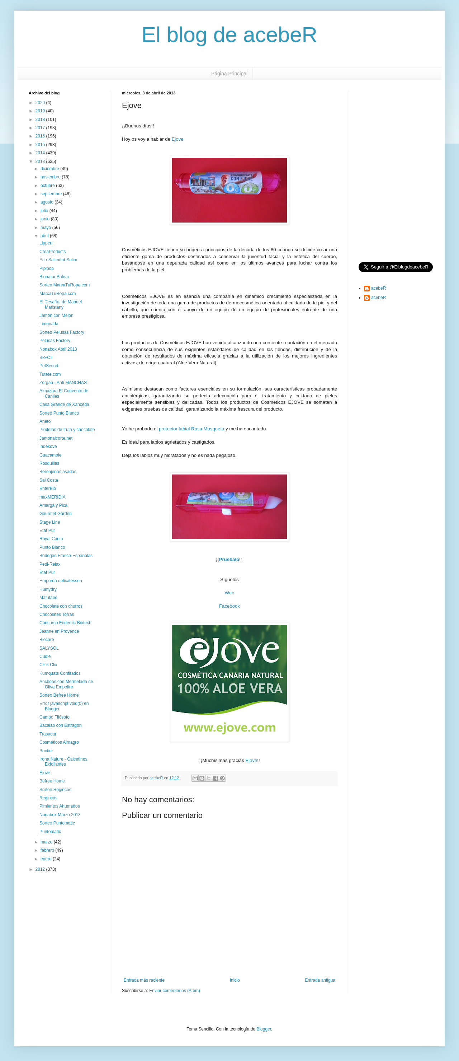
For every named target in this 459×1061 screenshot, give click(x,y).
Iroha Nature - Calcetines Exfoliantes (63, 762)
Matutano (48, 597)
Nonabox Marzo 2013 (60, 814)
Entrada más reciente (144, 980)
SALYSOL (49, 648)
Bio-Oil (45, 357)
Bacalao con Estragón (60, 725)
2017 (41, 127)
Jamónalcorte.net (55, 438)
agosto (48, 202)
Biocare (46, 639)
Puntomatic (50, 831)
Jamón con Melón (56, 315)
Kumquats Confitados (60, 673)
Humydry (48, 589)
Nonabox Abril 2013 (58, 349)
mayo (46, 227)
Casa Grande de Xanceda (64, 404)
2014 (41, 152)
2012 (41, 869)
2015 (41, 144)
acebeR (378, 288)
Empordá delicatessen (60, 580)
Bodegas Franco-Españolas (66, 555)
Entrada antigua (320, 980)
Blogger (263, 1029)
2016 (41, 136)
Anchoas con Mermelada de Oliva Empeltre (66, 684)
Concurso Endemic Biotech (65, 622)
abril (45, 235)
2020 (41, 102)
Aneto (45, 421)
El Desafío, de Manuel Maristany (60, 304)
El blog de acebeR (229, 35)
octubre (48, 185)
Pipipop (46, 268)
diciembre (50, 168)
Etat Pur (47, 530)
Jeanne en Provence (59, 631)
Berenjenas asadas (57, 471)
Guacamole (50, 455)
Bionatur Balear (54, 276)
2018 (41, 119)
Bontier (46, 750)
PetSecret (48, 365)
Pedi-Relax (50, 564)
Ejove (178, 139)
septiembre (52, 193)
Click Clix (48, 664)
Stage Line (49, 522)
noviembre (51, 176)
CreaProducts (52, 251)
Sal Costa (48, 480)
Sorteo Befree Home (59, 695)
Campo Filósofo (54, 717)
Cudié (45, 656)
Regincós (48, 797)
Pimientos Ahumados (59, 806)
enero (47, 858)
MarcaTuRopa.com (57, 293)
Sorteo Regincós (55, 789)
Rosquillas (49, 463)
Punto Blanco (52, 547)
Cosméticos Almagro (59, 742)
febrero (48, 850)
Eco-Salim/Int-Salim (58, 259)
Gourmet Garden (55, 513)
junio (46, 218)
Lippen (45, 243)
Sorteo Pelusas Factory (61, 332)
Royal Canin (51, 538)
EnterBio (47, 488)
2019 (41, 110)
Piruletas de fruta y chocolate (67, 429)
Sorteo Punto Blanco (59, 413)
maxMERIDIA (52, 497)
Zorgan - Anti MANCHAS (63, 382)
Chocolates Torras (56, 614)
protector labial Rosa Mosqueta (191, 428)
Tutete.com (50, 374)
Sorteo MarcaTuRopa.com (64, 285)
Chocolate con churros (60, 606)
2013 (41, 161)
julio (45, 210)
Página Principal (229, 73)
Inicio (235, 980)
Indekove (48, 446)
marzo (47, 842)
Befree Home (52, 781)
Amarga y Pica (53, 505)
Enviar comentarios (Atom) (174, 990)
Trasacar (47, 734)
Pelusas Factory (54, 340)
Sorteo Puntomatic (57, 823)
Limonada (48, 323)
